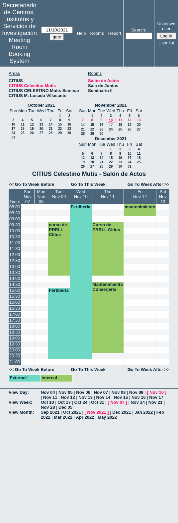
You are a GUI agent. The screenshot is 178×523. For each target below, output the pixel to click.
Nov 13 (85, 397)
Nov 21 (155, 402)
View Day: (19, 392)
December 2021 (111, 138)
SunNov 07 (28, 196)
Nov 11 (50, 397)
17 (13, 129)
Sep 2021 (50, 412)
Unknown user (166, 26)
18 (22, 129)
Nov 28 (48, 407)
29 (60, 133)
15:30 (14, 296)
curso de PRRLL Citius (58, 229)
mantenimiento (140, 206)
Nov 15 (121, 397)
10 (13, 124)
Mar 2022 (63, 417)
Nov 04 (48, 392)
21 (50, 129)
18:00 (14, 326)
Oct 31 (97, 402)
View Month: (21, 412)
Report (114, 33)
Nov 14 (103, 397)
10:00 (14, 230)
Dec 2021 (121, 412)
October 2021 (41, 105)
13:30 (14, 272)
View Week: (20, 402)
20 (41, 129)
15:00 (14, 290)
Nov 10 (156, 392)
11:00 (14, 242)
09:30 (14, 224)
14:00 (14, 278)
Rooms (97, 33)
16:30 (14, 308)
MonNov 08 (41, 196)
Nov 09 (136, 392)
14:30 (14, 284)
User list (166, 42)
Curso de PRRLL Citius (106, 227)
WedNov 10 (81, 194)
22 (60, 129)
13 (41, 124)
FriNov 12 (140, 194)
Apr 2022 (85, 417)
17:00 (14, 314)
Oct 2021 (72, 412)
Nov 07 (101, 392)
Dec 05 (65, 407)
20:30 (14, 355)
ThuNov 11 (108, 194)
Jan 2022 (143, 412)
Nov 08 (119, 392)
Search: (138, 29)
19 (32, 129)
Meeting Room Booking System (19, 50)
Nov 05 (65, 392)
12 (32, 124)
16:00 (14, 302)
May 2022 (107, 417)
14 (50, 124)
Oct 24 (81, 402)
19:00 (14, 338)
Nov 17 (156, 397)
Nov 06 (83, 392)
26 (32, 133)
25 (22, 133)
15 (60, 124)
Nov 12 (68, 397)
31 (13, 137)
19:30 (14, 343)
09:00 (14, 218)
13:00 (14, 266)
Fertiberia (80, 206)
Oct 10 (47, 402)
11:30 (14, 248)
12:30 (14, 260)
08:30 (14, 212)
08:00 (14, 206)
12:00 (14, 254)
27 (41, 133)
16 (69, 124)
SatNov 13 (163, 196)
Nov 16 (139, 397)
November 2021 (111, 105)
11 (22, 124)
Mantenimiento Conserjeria (108, 287)
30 (69, 133)
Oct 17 (64, 402)
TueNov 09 (59, 194)
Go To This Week (88, 184)
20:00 (14, 349)
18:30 (14, 332)
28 (50, 133)
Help (81, 33)
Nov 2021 (96, 412)
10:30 (14, 236)
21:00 (14, 361)
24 (13, 133)
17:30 (14, 320)
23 (69, 129)
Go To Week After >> (148, 184)
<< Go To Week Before (31, 184)
